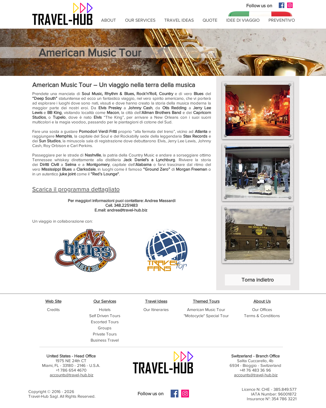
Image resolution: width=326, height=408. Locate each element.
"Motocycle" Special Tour (206, 315)
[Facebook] (281, 5)
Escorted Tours (105, 321)
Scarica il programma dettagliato (76, 189)
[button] (257, 110)
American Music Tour (90, 52)
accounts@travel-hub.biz (71, 374)
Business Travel (105, 340)
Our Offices (262, 309)
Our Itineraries (156, 309)
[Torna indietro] (257, 279)
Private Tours (105, 334)
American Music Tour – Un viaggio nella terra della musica (113, 84)
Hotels (105, 309)
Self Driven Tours (104, 315)
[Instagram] (290, 5)
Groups (104, 327)
